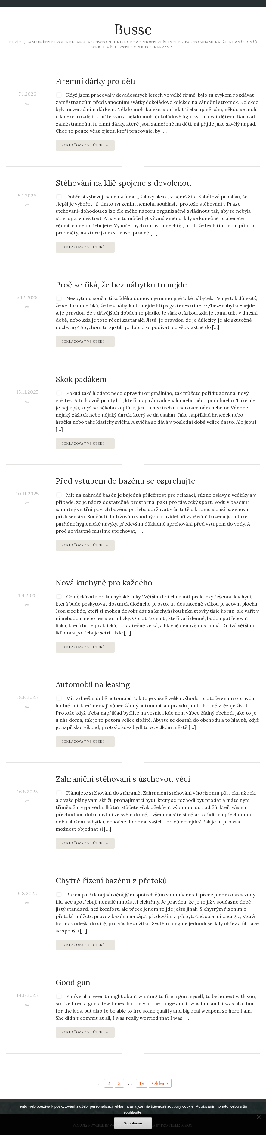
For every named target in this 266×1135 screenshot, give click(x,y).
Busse (133, 29)
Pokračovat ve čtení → (85, 145)
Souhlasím (133, 1123)
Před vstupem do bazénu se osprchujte (125, 481)
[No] (258, 1117)
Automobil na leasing (93, 684)
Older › (160, 1083)
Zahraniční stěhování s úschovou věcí (123, 779)
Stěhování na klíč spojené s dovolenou (123, 183)
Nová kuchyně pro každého (104, 583)
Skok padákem (81, 379)
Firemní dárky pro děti (96, 81)
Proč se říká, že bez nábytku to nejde (121, 285)
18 (141, 1083)
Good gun (73, 982)
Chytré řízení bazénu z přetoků (111, 880)
